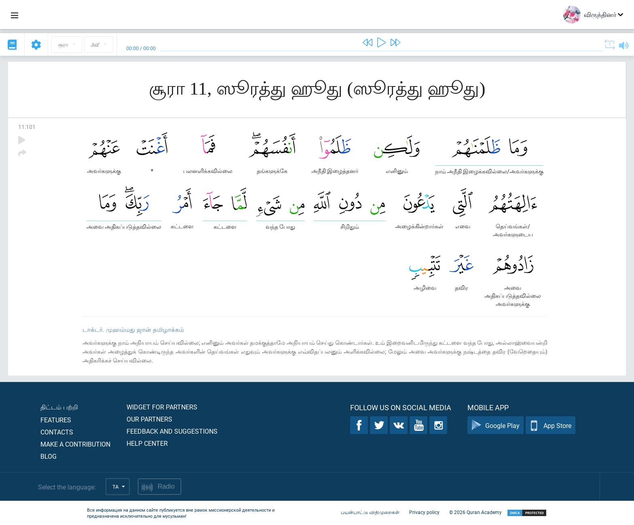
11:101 (27, 127)
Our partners (149, 419)
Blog (48, 456)
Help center (147, 443)
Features (55, 419)
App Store (550, 425)
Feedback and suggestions (172, 431)
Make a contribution (75, 444)
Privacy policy (424, 512)
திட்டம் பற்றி (59, 407)
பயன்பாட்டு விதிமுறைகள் (370, 512)
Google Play (495, 425)
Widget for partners (162, 407)
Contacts (56, 432)
